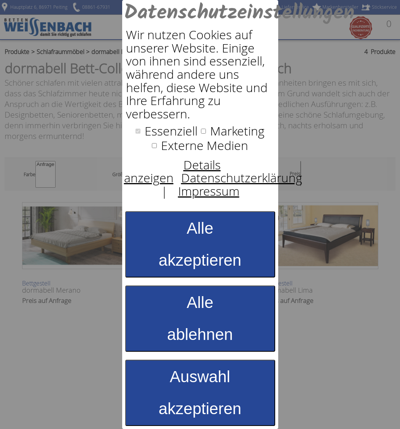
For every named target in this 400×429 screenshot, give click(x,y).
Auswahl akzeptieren (200, 393)
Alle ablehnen (200, 318)
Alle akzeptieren (200, 244)
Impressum (208, 191)
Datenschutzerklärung (241, 178)
